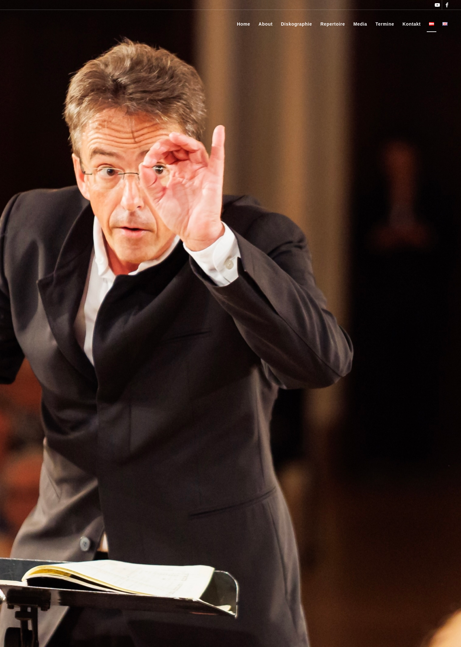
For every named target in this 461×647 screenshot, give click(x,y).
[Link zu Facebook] (447, 5)
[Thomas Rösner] (30, 24)
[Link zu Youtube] (437, 5)
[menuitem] (244, 24)
